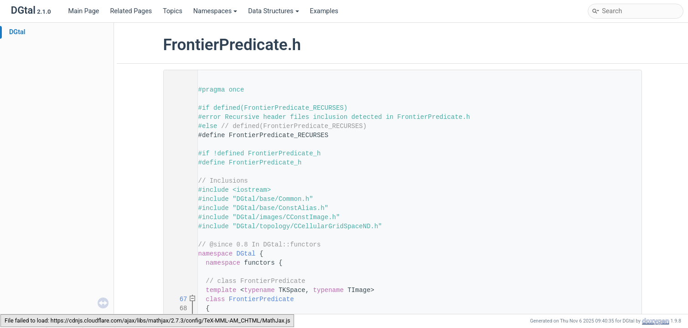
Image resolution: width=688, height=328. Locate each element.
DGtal (17, 32)
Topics (172, 11)
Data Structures (273, 11)
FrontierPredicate (261, 299)
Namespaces (215, 11)
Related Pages (131, 11)
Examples (324, 11)
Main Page (83, 11)
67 (177, 299)
